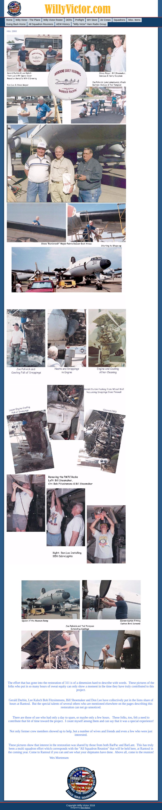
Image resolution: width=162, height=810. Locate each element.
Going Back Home (16, 24)
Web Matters (85, 808)
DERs (69, 20)
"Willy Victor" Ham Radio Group (89, 24)
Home (9, 20)
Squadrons (119, 20)
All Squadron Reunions (41, 24)
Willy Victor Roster (53, 20)
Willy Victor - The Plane (28, 20)
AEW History (63, 24)
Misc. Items (134, 20)
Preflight (79, 20)
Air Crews (105, 20)
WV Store (92, 20)
